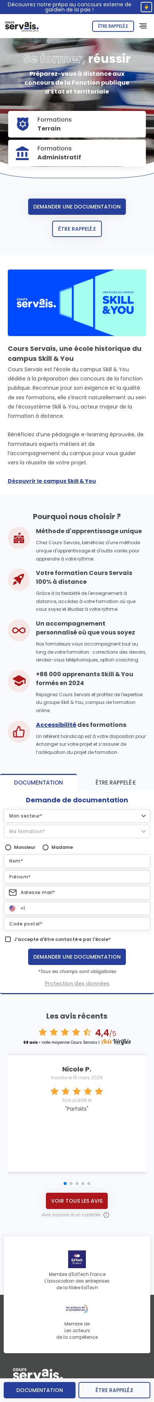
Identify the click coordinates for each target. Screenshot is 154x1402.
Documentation (39, 1390)
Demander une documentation (77, 206)
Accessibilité (56, 725)
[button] (77, 816)
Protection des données (77, 983)
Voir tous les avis (77, 1201)
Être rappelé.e (113, 26)
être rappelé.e (114, 1390)
